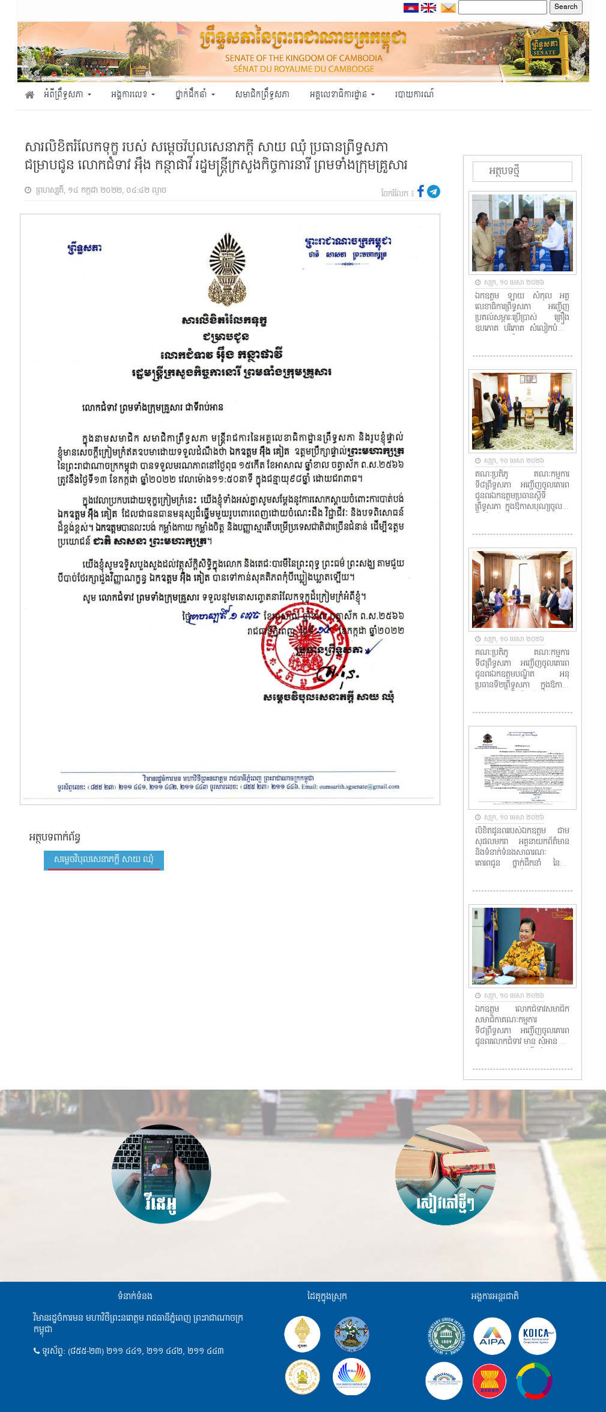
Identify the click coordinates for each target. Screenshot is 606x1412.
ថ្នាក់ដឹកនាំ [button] (192, 95)
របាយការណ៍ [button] (414, 95)
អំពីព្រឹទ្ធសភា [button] (64, 95)
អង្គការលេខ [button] (130, 95)
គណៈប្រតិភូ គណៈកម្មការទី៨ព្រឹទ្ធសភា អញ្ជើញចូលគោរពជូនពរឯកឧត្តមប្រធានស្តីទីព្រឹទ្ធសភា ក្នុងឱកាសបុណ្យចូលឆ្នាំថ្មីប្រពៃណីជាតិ (522, 491)
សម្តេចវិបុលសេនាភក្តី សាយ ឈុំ (104, 859)
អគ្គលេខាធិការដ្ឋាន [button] (339, 95)
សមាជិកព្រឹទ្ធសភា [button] (262, 95)
